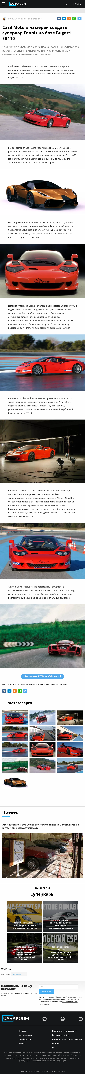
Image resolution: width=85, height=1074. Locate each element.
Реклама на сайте (60, 1035)
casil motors (10, 685)
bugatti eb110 (42, 685)
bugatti (63, 685)
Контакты (56, 1043)
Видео (22, 1043)
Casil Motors (14, 66)
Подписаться (46, 991)
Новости (23, 1031)
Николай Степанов (17, 19)
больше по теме (42, 888)
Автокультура (25, 1035)
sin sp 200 (54, 685)
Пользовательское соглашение (67, 1039)
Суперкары (16, 974)
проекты (77, 4)
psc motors (23, 685)
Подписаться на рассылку (64, 1031)
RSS (53, 1047)
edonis (32, 685)
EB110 (52, 320)
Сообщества (25, 1039)
